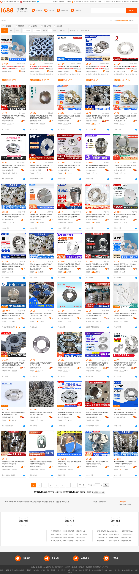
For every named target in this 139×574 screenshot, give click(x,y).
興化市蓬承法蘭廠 (63, 417)
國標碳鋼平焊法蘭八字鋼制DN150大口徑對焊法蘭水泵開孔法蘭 (41, 314)
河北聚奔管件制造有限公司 (8, 121)
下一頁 (81, 485)
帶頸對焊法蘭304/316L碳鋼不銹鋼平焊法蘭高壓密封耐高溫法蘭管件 (41, 265)
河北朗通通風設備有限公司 (120, 318)
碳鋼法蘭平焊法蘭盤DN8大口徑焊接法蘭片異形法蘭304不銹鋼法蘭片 (97, 265)
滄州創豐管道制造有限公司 (120, 269)
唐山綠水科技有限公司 (116, 534)
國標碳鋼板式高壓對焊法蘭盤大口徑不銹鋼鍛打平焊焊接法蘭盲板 (13, 265)
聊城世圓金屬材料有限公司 (36, 417)
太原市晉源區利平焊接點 (83, 541)
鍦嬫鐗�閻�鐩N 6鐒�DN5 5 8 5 (13, 67)
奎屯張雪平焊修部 (68, 531)
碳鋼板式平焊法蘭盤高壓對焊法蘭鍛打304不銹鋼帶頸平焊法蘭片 (125, 166)
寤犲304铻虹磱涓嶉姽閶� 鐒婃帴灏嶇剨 (69, 68)
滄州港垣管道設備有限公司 (92, 269)
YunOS (94, 570)
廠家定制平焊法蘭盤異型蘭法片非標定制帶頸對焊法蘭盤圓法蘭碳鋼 (41, 117)
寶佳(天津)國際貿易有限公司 (106, 531)
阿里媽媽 (74, 570)
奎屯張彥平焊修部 (56, 537)
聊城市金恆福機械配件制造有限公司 (92, 318)
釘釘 (123, 570)
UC (110, 570)
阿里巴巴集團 (4, 570)
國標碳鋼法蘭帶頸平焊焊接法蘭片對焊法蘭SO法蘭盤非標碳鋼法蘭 (41, 166)
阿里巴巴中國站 (26, 570)
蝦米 (80, 570)
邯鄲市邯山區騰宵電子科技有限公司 (120, 541)
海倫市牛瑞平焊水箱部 (82, 537)
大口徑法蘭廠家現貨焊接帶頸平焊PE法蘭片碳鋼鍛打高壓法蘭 (69, 314)
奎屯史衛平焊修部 (81, 534)
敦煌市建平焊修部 (68, 537)
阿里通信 (100, 570)
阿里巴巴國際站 (15, 570)
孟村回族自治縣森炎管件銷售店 (92, 219)
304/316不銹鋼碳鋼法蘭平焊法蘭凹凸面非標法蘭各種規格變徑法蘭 (97, 364)
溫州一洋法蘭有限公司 (120, 219)
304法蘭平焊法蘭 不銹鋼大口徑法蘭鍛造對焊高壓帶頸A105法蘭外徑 (125, 413)
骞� (23, 71)
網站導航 (105, 567)
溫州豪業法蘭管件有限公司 (8, 417)
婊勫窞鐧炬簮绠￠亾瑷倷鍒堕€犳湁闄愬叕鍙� (8, 71)
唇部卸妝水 (100, 541)
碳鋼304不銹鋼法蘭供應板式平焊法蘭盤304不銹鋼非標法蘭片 (69, 413)
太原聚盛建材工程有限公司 (120, 121)
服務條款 (74, 567)
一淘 (58, 570)
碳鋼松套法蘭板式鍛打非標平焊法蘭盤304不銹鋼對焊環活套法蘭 (69, 166)
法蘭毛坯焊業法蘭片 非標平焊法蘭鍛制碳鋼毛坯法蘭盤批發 (13, 463)
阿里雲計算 (86, 570)
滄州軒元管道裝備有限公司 (92, 466)
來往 (119, 570)
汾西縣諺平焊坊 (56, 531)
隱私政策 (81, 567)
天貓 (48, 570)
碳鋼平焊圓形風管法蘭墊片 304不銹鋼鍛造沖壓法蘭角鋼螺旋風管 (125, 314)
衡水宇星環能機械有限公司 (8, 368)
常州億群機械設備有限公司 (64, 219)
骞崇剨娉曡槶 (76, 74)
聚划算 (53, 570)
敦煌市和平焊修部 (68, 541)
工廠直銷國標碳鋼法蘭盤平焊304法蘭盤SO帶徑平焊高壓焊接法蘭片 (97, 216)
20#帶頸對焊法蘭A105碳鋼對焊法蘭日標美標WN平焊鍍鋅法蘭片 (125, 463)
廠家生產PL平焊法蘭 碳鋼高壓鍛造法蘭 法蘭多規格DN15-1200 (13, 413)
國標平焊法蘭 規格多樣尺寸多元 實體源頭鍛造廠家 (69, 463)
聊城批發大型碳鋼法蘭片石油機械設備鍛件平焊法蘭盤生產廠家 (97, 413)
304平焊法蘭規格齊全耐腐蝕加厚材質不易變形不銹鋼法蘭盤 (125, 216)
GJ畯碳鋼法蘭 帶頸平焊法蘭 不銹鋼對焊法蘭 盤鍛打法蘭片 (13, 117)
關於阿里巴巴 (90, 567)
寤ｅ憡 (23, 69)
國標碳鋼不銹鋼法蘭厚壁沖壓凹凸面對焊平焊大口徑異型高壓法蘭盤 (69, 265)
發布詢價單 (123, 502)
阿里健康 (129, 570)
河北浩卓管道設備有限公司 (8, 219)
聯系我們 (98, 567)
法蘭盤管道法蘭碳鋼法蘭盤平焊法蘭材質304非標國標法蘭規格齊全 (13, 364)
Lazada (69, 572)
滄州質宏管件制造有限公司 (120, 368)
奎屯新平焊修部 (68, 534)
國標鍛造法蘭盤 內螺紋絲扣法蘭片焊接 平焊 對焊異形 (41, 364)
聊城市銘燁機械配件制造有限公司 (92, 417)
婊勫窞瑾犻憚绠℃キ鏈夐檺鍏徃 (36, 71)
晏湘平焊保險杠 (56, 534)
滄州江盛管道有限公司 (120, 170)
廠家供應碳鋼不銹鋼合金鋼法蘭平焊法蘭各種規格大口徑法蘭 (97, 463)
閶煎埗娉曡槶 (43, 74)
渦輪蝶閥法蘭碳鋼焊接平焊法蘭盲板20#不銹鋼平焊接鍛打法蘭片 (13, 216)
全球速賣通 (36, 570)
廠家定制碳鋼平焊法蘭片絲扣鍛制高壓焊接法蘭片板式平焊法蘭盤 (125, 364)
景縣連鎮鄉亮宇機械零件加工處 (36, 121)
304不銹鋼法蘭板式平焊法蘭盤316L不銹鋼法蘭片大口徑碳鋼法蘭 (13, 166)
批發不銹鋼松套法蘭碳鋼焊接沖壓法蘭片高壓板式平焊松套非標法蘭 (69, 216)
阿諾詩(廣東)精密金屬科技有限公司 (92, 368)
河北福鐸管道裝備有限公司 (64, 170)
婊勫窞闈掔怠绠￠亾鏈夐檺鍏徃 (92, 71)
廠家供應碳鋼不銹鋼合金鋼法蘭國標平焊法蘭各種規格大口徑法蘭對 (97, 166)
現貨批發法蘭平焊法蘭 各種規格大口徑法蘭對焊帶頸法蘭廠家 (69, 364)
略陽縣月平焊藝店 (56, 541)
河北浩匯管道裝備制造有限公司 (64, 318)
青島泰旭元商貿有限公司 (129, 531)
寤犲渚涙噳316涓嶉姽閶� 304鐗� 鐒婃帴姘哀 (125, 67)
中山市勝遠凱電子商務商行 (36, 269)
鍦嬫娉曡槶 (104, 74)
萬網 (105, 570)
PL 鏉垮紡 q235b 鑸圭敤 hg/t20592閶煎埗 (41, 68)
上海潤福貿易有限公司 (128, 534)
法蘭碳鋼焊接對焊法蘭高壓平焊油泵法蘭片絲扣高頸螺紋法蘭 (41, 463)
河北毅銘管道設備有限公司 (64, 269)
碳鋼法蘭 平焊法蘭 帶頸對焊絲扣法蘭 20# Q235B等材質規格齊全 (97, 117)
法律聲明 (67, 567)
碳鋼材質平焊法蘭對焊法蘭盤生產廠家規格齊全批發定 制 (41, 413)
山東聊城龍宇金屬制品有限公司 (8, 466)
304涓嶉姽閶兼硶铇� (64, 74)
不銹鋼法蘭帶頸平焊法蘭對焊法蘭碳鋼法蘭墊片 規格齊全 (69, 117)
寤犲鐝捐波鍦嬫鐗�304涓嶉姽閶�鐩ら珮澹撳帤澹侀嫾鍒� (97, 68)
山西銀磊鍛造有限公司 (64, 466)
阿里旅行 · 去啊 (65, 570)
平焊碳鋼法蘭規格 (104, 502)
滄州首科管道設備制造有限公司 (92, 121)
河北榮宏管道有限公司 (64, 368)
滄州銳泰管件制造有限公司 (8, 318)
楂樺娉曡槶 (96, 74)
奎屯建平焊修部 (80, 531)
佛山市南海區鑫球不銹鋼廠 (8, 170)
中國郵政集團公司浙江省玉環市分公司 (121, 537)
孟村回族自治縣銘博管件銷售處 (36, 219)
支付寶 (114, 570)
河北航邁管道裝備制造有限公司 (36, 318)
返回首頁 (90, 492)
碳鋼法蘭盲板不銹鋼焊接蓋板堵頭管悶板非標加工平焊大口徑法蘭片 (41, 216)
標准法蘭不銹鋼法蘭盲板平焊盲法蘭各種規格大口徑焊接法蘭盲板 (13, 314)
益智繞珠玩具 (113, 531)
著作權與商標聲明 (57, 567)
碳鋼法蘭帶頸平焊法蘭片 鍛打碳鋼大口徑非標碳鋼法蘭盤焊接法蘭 (125, 265)
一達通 (135, 570)
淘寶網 (43, 570)
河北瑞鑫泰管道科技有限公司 (92, 170)
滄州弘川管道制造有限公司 (8, 269)
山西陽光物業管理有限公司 (105, 534)
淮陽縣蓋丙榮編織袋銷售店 (130, 541)
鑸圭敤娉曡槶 (34, 74)
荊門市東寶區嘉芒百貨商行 (36, 368)
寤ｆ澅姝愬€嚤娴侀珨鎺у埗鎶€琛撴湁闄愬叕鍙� (120, 71)
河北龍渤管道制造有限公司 (64, 121)
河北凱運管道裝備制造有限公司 (120, 417)
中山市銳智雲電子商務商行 (120, 466)
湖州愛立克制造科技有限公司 (36, 466)
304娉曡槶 (89, 74)
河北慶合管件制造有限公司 (36, 170)
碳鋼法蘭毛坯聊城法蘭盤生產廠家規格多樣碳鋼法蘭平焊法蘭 (97, 314)
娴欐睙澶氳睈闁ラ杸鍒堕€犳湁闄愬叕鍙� (64, 71)
